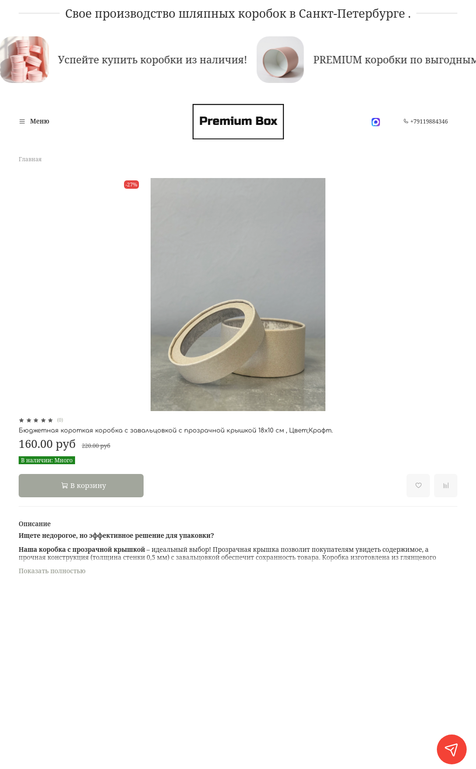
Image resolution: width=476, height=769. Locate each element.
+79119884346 (425, 121)
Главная (30, 159)
